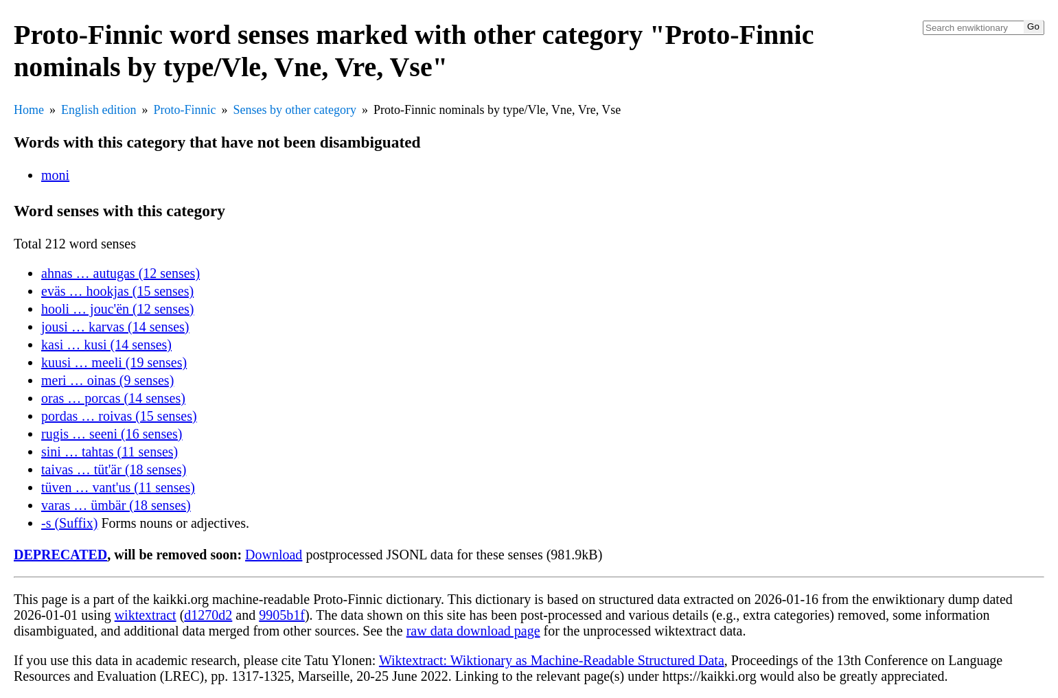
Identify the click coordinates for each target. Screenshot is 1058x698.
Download (273, 554)
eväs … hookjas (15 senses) (117, 291)
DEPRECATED (60, 554)
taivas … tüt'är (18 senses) (113, 469)
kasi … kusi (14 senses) (106, 344)
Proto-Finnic (185, 110)
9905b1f (282, 615)
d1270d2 (208, 615)
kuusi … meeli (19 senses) (114, 362)
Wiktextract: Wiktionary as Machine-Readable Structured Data (551, 660)
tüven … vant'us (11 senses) (118, 487)
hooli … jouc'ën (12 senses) (117, 308)
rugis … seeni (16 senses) (112, 433)
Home (29, 110)
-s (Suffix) (69, 523)
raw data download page (473, 630)
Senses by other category (294, 110)
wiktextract (145, 615)
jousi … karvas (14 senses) (115, 326)
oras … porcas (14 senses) (113, 398)
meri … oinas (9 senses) (107, 380)
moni (55, 175)
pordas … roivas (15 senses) (119, 415)
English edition (99, 110)
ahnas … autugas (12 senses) (120, 273)
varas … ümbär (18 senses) (116, 505)
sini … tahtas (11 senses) (109, 451)
